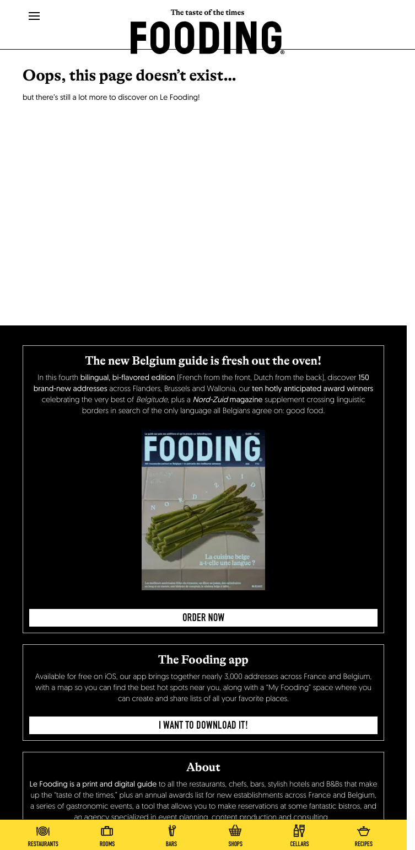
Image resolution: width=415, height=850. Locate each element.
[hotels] (107, 833)
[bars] (171, 833)
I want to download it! (204, 725)
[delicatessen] (235, 833)
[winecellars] (299, 833)
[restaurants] (43, 833)
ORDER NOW (203, 617)
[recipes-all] (364, 833)
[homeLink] (208, 36)
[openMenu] (34, 17)
